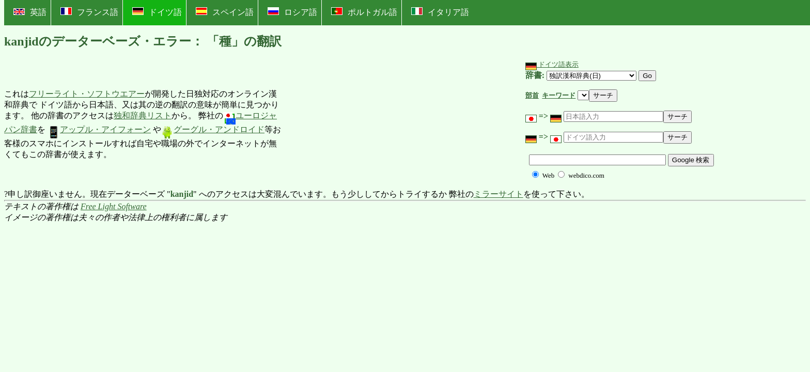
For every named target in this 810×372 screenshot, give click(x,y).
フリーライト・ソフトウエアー (87, 93)
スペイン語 (225, 12)
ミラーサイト (498, 194)
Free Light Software (114, 206)
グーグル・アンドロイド (212, 129)
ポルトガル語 (364, 12)
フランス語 (89, 12)
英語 (29, 12)
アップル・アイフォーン (99, 129)
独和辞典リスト (143, 115)
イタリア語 (440, 12)
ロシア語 (292, 12)
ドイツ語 (157, 12)
